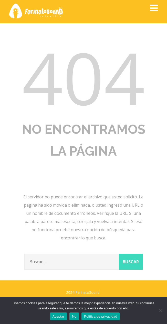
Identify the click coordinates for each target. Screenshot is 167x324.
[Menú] (154, 8)
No (74, 316)
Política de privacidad (100, 316)
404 (83, 77)
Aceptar (59, 316)
